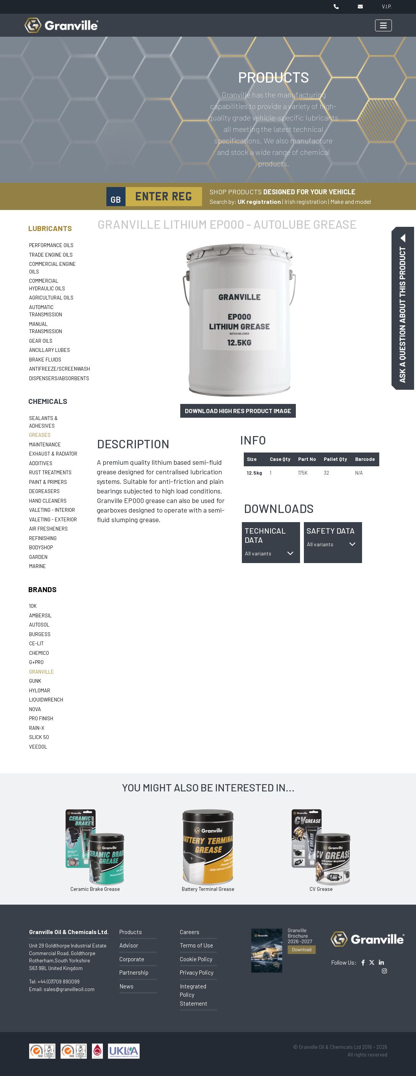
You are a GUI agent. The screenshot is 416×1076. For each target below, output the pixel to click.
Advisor (128, 945)
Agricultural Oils (51, 298)
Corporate (131, 959)
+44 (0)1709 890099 (59, 981)
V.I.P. (387, 6)
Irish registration (305, 201)
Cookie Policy (196, 959)
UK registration (259, 201)
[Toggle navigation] (383, 25)
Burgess (40, 634)
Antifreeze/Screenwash (59, 369)
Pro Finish (41, 718)
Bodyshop (41, 547)
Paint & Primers (48, 482)
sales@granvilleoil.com (69, 989)
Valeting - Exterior (53, 519)
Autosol (39, 625)
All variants (269, 553)
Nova (35, 709)
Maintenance (45, 444)
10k (33, 606)
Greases (40, 435)
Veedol (38, 747)
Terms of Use (196, 945)
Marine (37, 566)
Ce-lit (36, 643)
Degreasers (44, 491)
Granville (41, 672)
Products (130, 931)
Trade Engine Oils (51, 255)
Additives (40, 463)
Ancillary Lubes (49, 350)
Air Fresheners (48, 529)
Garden (38, 557)
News (126, 986)
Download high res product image (238, 410)
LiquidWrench (46, 700)
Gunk (35, 681)
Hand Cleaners (48, 501)
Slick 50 (39, 737)
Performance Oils (51, 245)
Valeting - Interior (52, 510)
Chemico (39, 653)
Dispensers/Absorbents (59, 378)
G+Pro (36, 662)
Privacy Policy (197, 972)
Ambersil (40, 615)
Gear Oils (40, 341)
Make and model (350, 201)
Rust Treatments (50, 472)
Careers (189, 931)
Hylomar (39, 690)
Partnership (133, 972)
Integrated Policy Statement (193, 995)
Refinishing (43, 538)
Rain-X (36, 728)
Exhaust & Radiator (53, 454)
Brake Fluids (45, 359)
